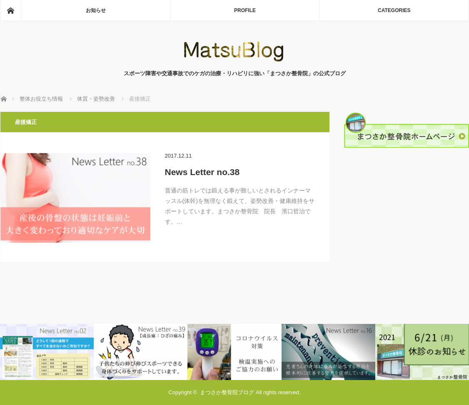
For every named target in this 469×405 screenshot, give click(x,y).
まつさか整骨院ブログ (227, 392)
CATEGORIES (394, 10)
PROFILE (245, 10)
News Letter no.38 (202, 172)
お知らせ (96, 10)
